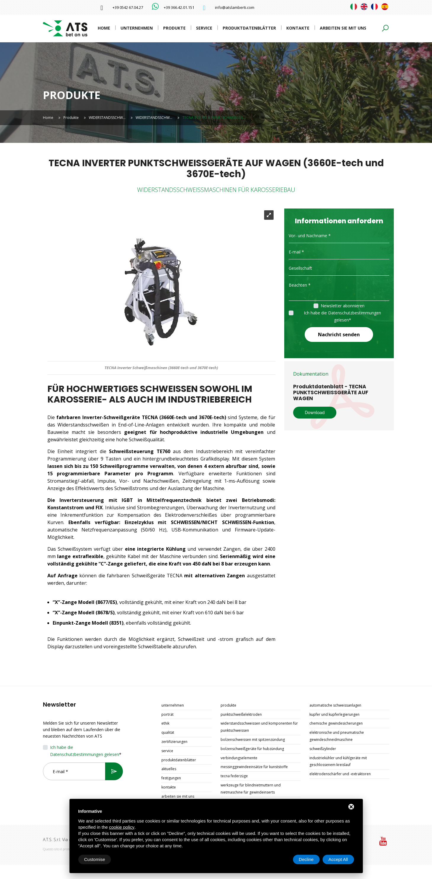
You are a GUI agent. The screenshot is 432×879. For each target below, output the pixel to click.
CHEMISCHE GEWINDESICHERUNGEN (336, 723)
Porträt (167, 714)
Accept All (338, 859)
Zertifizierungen (174, 741)
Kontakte (297, 28)
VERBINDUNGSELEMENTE (239, 757)
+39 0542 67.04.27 (128, 7)
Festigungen (171, 778)
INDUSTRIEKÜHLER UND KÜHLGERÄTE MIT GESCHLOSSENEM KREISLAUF (338, 761)
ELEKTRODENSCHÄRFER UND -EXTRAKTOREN (340, 773)
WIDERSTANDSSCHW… (107, 117)
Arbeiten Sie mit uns (343, 28)
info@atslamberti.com (234, 7)
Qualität (167, 732)
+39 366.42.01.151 (179, 7)
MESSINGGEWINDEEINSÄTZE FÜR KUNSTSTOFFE (254, 766)
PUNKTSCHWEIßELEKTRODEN (241, 714)
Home (104, 28)
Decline (306, 859)
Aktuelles (168, 768)
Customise (94, 859)
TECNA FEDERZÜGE (234, 775)
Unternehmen (137, 28)
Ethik (165, 723)
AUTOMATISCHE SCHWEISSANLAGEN (335, 705)
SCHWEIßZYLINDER (322, 748)
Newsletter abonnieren (342, 305)
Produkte (174, 28)
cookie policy (121, 827)
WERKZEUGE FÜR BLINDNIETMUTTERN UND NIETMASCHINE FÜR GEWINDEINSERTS (251, 789)
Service (204, 28)
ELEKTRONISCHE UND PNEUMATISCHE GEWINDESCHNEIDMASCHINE (336, 736)
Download (315, 412)
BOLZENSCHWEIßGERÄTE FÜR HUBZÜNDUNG (252, 748)
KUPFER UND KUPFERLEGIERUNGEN (334, 714)
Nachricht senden (339, 334)
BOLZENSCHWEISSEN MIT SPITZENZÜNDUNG (253, 739)
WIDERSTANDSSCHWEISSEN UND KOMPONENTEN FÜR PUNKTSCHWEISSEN (259, 727)
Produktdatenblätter (249, 28)
